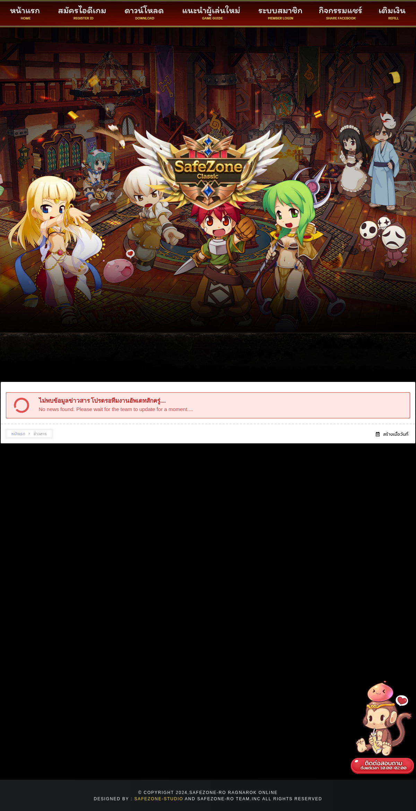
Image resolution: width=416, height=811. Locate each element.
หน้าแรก (18, 434)
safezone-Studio (159, 798)
